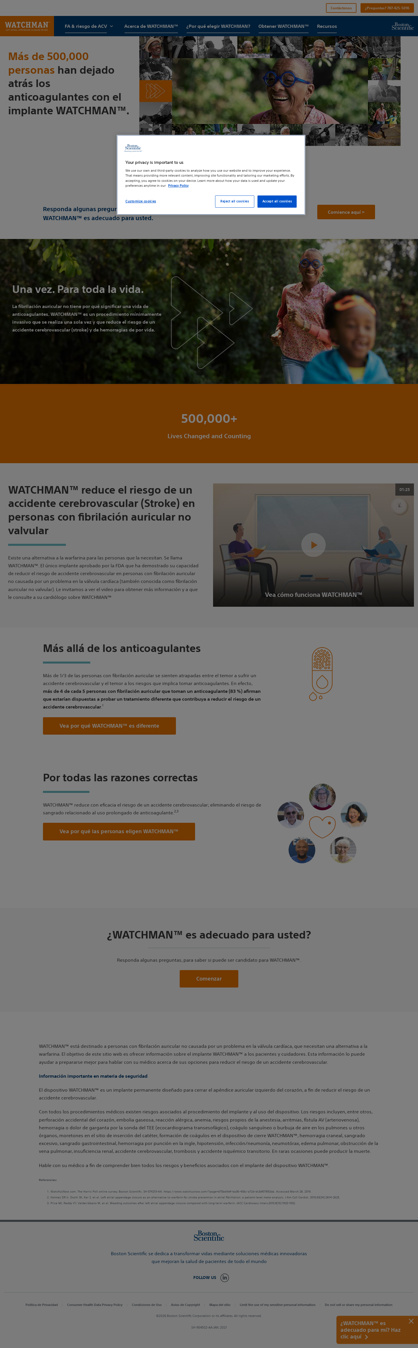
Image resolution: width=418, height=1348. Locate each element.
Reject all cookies (234, 201)
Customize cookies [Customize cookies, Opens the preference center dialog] (140, 201)
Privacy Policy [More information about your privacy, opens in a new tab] (178, 185)
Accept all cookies (277, 201)
